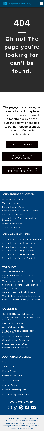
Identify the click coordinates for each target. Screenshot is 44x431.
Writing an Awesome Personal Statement (21, 281)
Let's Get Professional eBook (15, 336)
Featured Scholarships (13, 323)
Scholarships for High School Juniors (19, 243)
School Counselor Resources (15, 348)
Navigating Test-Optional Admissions (19, 292)
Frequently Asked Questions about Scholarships (19, 332)
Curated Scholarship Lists (14, 390)
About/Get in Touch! (11, 380)
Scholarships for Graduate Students (19, 258)
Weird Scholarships (11, 203)
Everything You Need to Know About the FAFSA (21, 276)
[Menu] (41, 3)
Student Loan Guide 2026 (14, 344)
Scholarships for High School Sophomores (22, 239)
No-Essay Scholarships (12, 199)
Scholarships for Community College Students (19, 219)
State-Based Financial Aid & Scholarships (21, 300)
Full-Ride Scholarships (12, 214)
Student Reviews (10, 385)
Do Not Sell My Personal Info (15, 394)
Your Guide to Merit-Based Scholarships (21, 296)
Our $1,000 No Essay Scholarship (17, 314)
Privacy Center (9, 371)
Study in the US (9, 288)
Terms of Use (8, 366)
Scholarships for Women (13, 207)
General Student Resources (15, 340)
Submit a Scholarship (12, 376)
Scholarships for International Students (20, 211)
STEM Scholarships (11, 227)
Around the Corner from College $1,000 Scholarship (21, 319)
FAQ (4, 362)
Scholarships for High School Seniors (19, 247)
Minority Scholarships (12, 224)
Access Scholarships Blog (14, 327)
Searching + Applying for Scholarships (20, 285)
